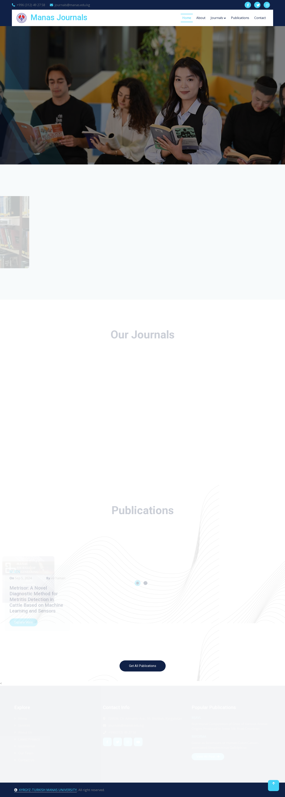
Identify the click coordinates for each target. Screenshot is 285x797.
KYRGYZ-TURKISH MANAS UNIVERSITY (45, 790)
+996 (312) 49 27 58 (28, 5)
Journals (217, 18)
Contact (260, 18)
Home (186, 18)
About (200, 18)
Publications (240, 18)
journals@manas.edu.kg (70, 5)
